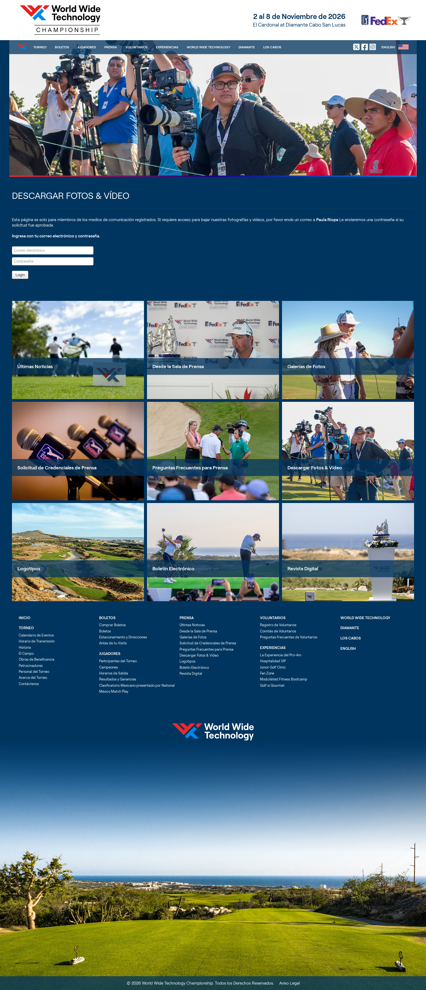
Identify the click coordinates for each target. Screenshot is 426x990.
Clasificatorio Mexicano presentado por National (137, 685)
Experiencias (167, 47)
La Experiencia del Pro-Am (280, 655)
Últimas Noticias (35, 366)
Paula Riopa (327, 219)
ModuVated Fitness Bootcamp (283, 679)
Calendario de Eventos (36, 635)
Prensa (110, 47)
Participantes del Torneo (118, 661)
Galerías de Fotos (306, 366)
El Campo (26, 653)
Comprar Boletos (112, 625)
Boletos (62, 47)
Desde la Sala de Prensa (178, 366)
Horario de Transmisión (37, 641)
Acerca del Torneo (33, 677)
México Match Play (113, 691)
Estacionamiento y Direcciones (123, 637)
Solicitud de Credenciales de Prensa (56, 467)
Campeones (108, 667)
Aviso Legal (289, 983)
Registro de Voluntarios (278, 625)
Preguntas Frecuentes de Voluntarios (288, 637)
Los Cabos (272, 47)
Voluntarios (137, 47)
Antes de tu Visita (113, 643)
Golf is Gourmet (272, 685)
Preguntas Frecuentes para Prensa (190, 467)
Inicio (24, 618)
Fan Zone (267, 673)
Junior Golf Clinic (273, 667)
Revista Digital (302, 568)
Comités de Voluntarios (278, 631)
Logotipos (28, 568)
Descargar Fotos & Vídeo (314, 467)
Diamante (247, 47)
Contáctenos (29, 684)
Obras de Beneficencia (36, 659)
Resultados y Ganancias (117, 679)
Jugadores (86, 47)
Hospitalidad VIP (273, 661)
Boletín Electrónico (173, 568)
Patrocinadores (31, 665)
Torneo (39, 47)
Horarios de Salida (113, 673)
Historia (25, 647)
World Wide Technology (208, 47)
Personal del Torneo (34, 671)
